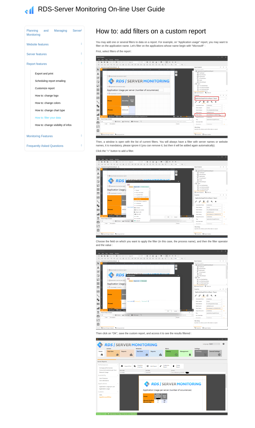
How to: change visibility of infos (53, 125)
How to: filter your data (48, 117)
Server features (37, 54)
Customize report (45, 88)
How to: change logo (47, 95)
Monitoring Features (40, 136)
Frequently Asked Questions (45, 145)
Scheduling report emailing (50, 80)
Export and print (44, 73)
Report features (37, 63)
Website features (38, 44)
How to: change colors (48, 102)
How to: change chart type (50, 110)
